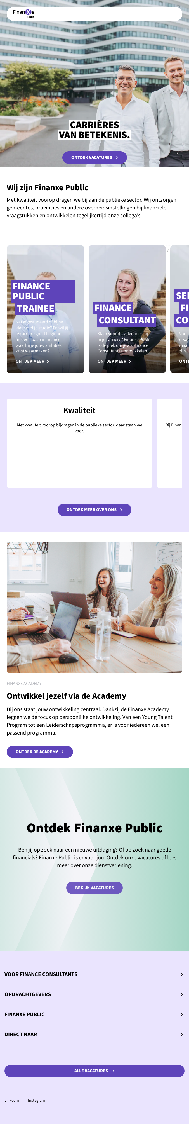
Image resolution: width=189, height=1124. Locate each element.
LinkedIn (11, 1100)
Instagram (36, 1100)
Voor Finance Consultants (93, 974)
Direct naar (93, 1034)
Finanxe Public (93, 1014)
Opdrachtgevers (93, 994)
